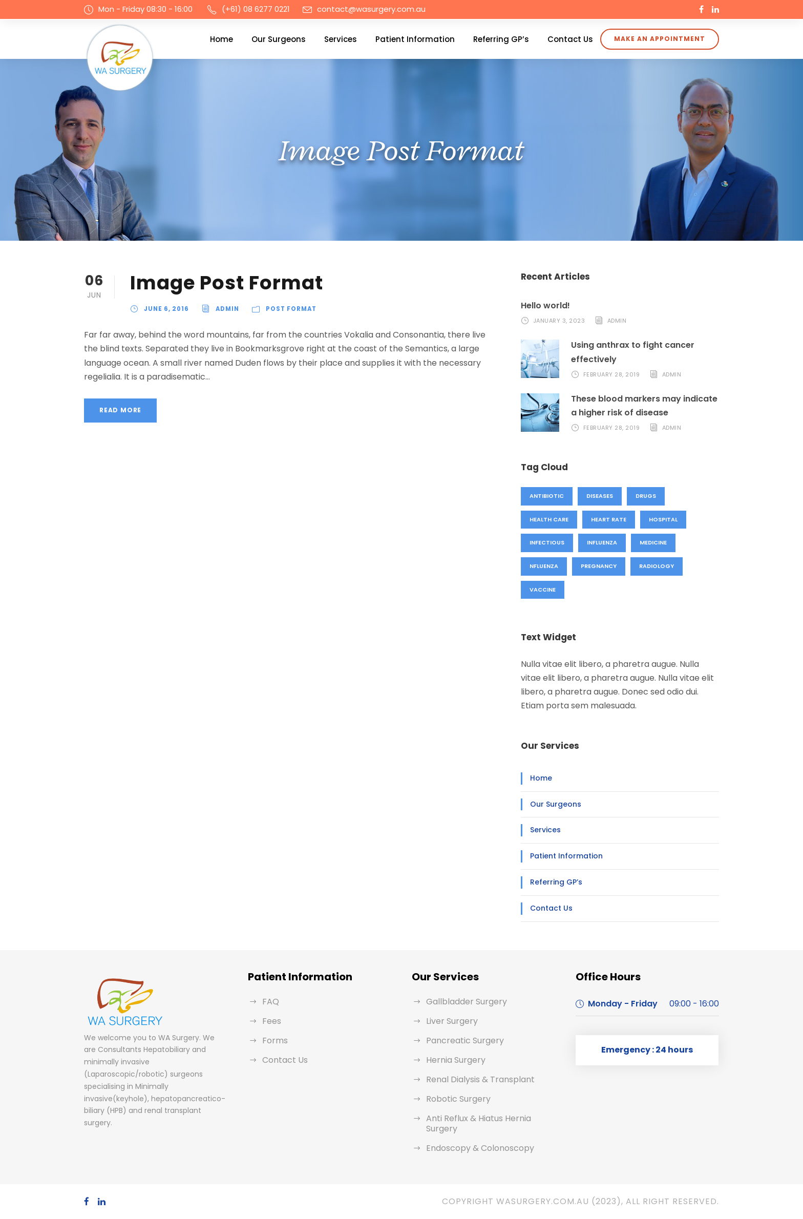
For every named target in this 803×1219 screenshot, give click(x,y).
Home (221, 39)
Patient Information (415, 39)
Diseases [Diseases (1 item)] (599, 496)
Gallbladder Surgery (466, 1001)
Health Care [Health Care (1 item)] (549, 519)
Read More (120, 410)
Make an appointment (659, 38)
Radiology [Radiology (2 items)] (656, 566)
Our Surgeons (278, 39)
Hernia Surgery (455, 1060)
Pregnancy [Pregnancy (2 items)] (599, 566)
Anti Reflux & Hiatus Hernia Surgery (478, 1123)
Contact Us (570, 39)
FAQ (270, 1001)
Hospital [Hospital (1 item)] (663, 519)
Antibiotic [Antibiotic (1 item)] (547, 496)
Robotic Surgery (458, 1099)
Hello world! (545, 305)
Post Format (291, 309)
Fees (271, 1021)
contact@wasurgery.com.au (371, 9)
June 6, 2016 (166, 309)
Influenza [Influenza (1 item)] (602, 542)
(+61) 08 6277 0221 (256, 9)
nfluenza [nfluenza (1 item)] (544, 566)
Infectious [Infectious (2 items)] (547, 542)
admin (227, 309)
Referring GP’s (501, 39)
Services (340, 39)
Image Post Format (226, 282)
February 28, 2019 (611, 374)
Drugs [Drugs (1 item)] (646, 496)
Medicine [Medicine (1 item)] (653, 542)
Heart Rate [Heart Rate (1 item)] (608, 519)
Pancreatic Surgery (465, 1040)
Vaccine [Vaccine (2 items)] (543, 589)
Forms (275, 1040)
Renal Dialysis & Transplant (480, 1079)
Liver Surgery (452, 1021)
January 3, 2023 (559, 321)
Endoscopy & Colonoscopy (480, 1148)
